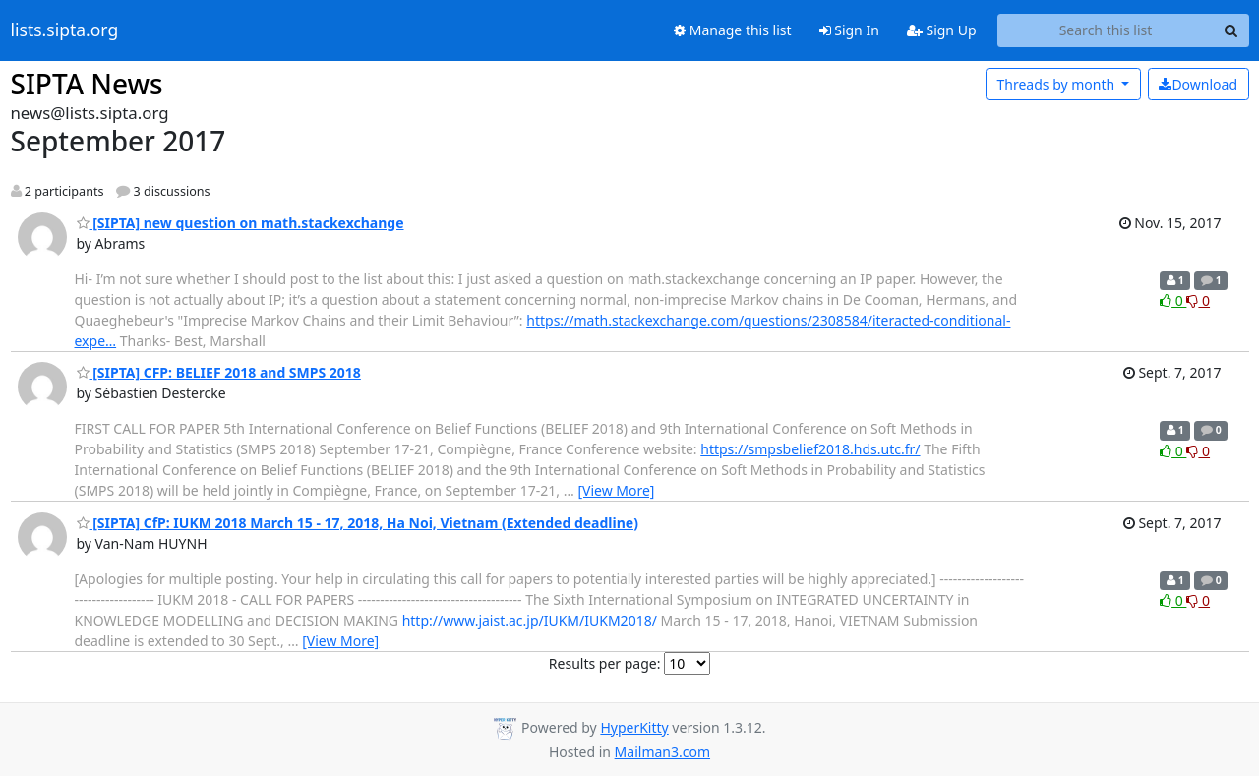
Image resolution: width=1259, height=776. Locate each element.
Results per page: (605, 663)
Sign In (849, 30)
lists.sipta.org (65, 30)
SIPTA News (87, 83)
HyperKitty (634, 727)
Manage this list (733, 30)
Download (1198, 84)
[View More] (615, 490)
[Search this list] (1106, 30)
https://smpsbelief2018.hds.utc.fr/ (810, 449)
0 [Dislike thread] (1198, 300)
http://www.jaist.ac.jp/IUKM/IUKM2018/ (529, 620)
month (1056, 84)
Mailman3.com (662, 752)
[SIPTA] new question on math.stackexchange (240, 222)
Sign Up (942, 30)
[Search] (1231, 30)
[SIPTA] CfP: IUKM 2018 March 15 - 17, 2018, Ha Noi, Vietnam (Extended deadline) (357, 522)
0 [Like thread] (1173, 300)
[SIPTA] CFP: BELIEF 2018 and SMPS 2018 (219, 372)
